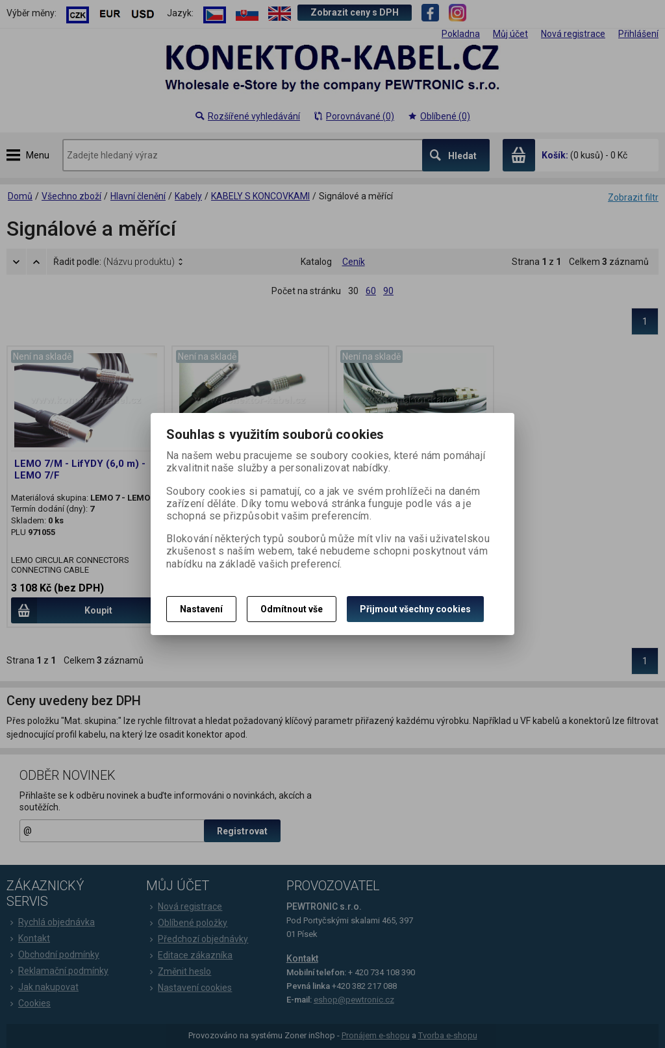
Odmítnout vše (291, 609)
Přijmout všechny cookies (415, 609)
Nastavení (201, 609)
